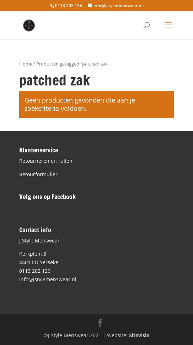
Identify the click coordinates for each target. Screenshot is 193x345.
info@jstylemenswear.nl (47, 279)
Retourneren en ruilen (46, 160)
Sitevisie (139, 335)
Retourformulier (38, 174)
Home (25, 64)
